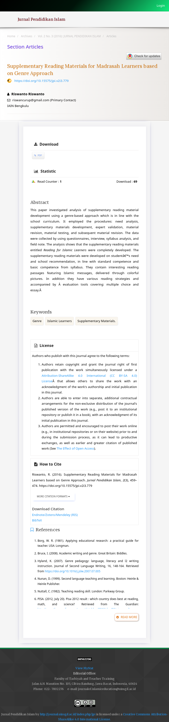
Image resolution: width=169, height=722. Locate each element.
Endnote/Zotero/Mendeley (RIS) (55, 515)
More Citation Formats (53, 496)
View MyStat (84, 668)
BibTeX (37, 520)
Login (161, 5)
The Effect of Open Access (75, 448)
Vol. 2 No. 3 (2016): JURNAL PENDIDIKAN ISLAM (69, 36)
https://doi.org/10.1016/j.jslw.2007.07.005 (72, 571)
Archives (26, 36)
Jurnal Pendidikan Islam (41, 19)
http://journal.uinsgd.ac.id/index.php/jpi (67, 714)
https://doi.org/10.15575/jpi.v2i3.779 (41, 81)
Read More (126, 617)
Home (11, 36)
